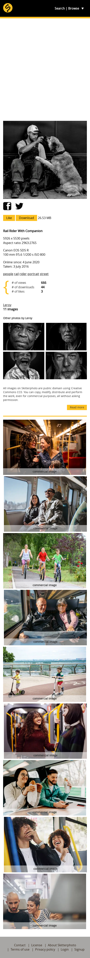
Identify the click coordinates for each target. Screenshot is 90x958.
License (36, 945)
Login (65, 949)
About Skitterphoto (62, 945)
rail (16, 274)
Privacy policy (45, 949)
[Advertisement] (45, 70)
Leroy (7, 305)
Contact (20, 945)
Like (9, 218)
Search (60, 8)
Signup (79, 949)
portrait (33, 274)
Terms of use (20, 949)
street (44, 274)
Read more (77, 407)
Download (26, 218)
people (8, 274)
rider (23, 274)
